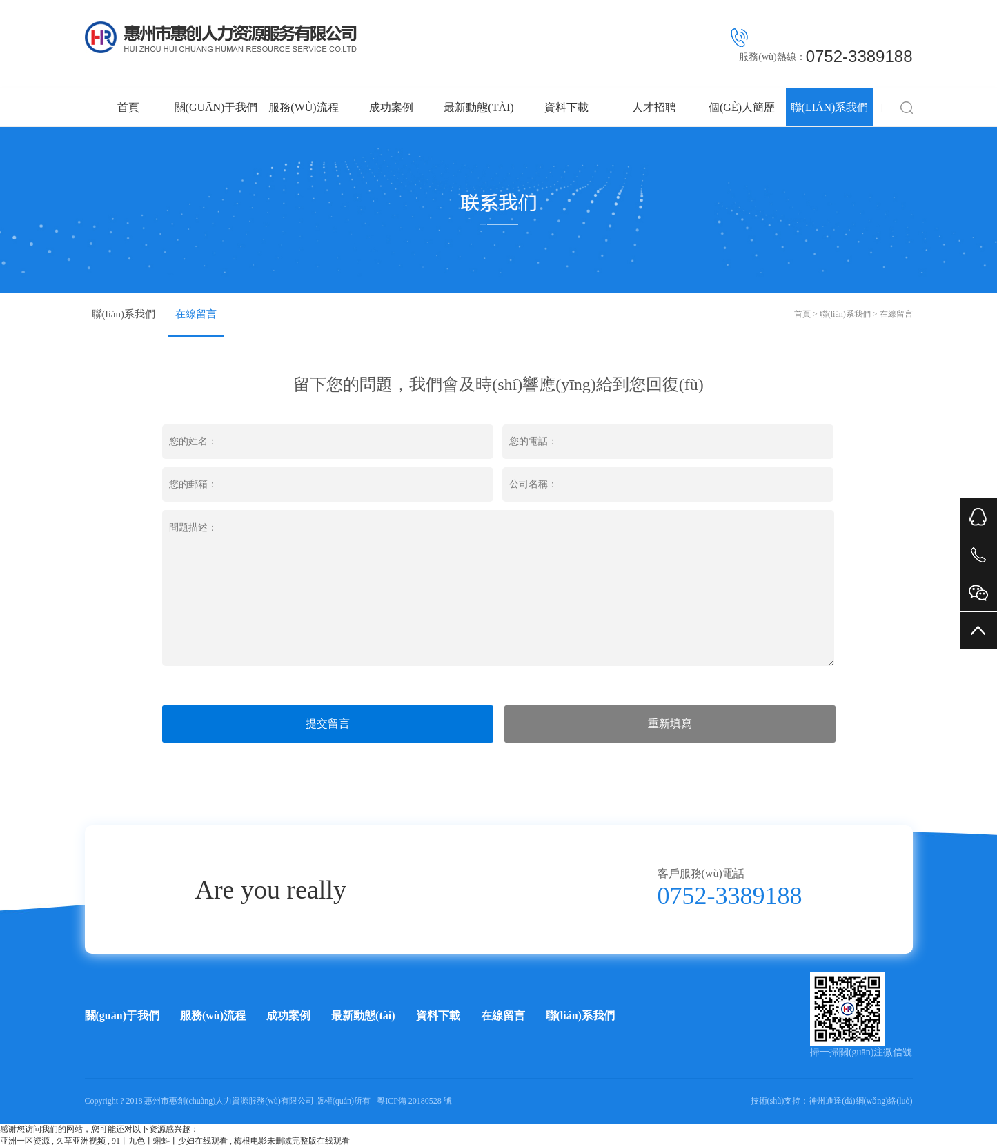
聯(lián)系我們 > (850, 314)
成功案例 (391, 107)
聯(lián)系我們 (830, 107)
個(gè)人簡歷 (742, 107)
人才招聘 (654, 107)
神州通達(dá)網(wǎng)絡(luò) (860, 1101)
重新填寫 (670, 723)
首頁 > (807, 314)
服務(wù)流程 (303, 107)
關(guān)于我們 (216, 107)
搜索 (906, 107)
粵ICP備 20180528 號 (414, 1101)
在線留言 (196, 314)
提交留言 (328, 723)
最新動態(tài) (478, 107)
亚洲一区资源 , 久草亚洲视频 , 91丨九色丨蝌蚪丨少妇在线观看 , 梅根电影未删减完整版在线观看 (175, 1141)
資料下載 (566, 107)
